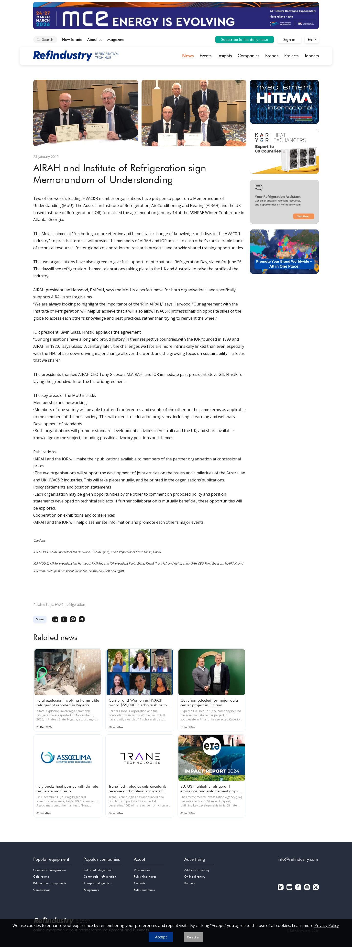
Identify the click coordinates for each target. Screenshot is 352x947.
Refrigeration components (49, 883)
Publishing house (145, 876)
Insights (225, 55)
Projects (291, 55)
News (188, 55)
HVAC (59, 604)
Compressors (41, 890)
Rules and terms (144, 890)
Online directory (194, 876)
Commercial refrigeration (49, 870)
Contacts (139, 883)
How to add (72, 39)
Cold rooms (41, 876)
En (310, 39)
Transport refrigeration (98, 883)
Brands (271, 55)
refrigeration (75, 604)
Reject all (193, 937)
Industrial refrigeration (98, 870)
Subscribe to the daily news (244, 39)
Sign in (289, 39)
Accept (161, 937)
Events (206, 55)
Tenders (311, 55)
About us (95, 39)
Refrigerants (91, 890)
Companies (248, 55)
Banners (189, 883)
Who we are (142, 870)
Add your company (196, 870)
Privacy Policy (326, 925)
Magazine (115, 39)
